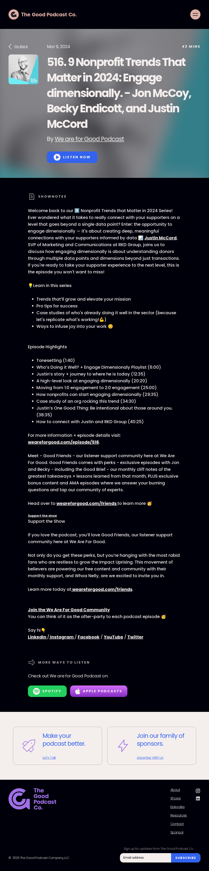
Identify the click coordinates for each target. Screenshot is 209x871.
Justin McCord (160, 238)
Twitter (135, 637)
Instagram (62, 637)
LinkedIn (37, 637)
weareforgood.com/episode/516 (63, 442)
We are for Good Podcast (89, 139)
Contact (177, 824)
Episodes (177, 807)
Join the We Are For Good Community (69, 610)
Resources (178, 815)
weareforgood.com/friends (86, 503)
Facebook (88, 637)
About (175, 790)
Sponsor (177, 832)
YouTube (113, 637)
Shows (175, 798)
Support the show (42, 516)
